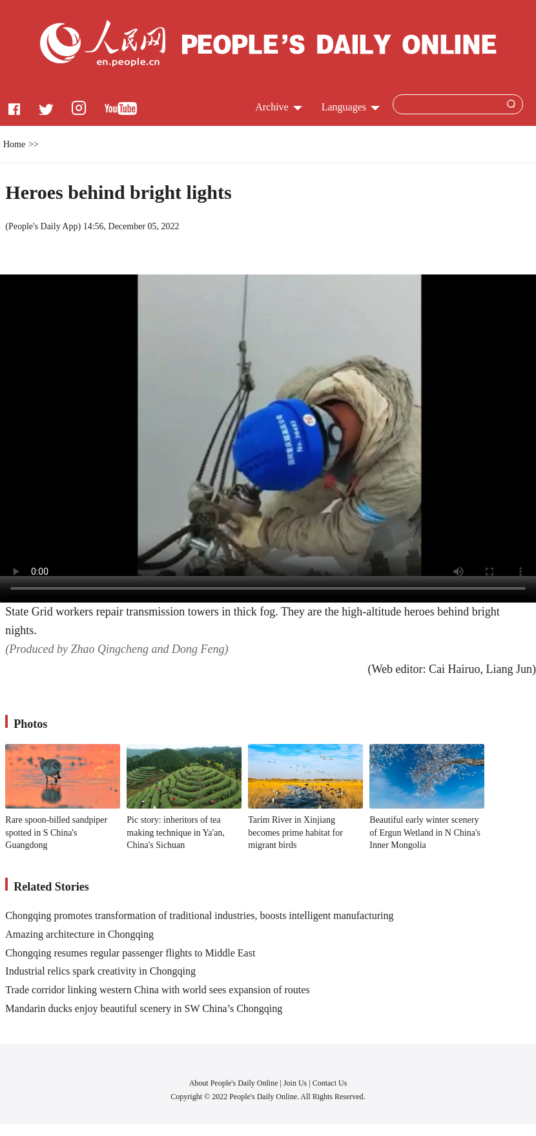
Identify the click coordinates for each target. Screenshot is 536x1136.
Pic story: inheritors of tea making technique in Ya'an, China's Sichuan (175, 832)
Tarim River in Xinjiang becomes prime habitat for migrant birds (295, 832)
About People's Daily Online (233, 1083)
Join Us (296, 1083)
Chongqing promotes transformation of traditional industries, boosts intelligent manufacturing (199, 915)
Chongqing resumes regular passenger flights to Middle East (130, 952)
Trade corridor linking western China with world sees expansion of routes (157, 989)
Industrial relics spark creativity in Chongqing (100, 971)
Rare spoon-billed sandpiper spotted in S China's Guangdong (56, 832)
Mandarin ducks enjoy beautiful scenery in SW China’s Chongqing (143, 1008)
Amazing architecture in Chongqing (79, 934)
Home (14, 144)
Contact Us (330, 1083)
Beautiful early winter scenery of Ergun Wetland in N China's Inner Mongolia (424, 832)
